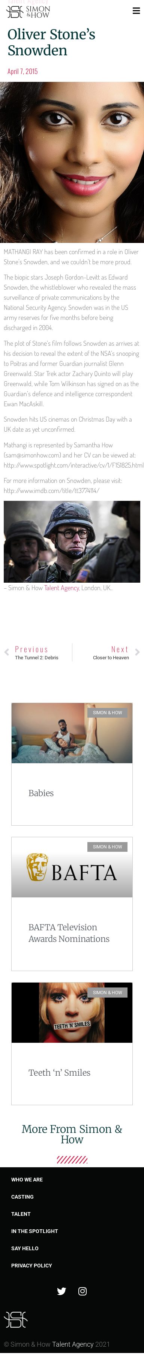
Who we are (27, 1180)
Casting (22, 1197)
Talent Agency (61, 587)
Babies (41, 793)
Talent (21, 1214)
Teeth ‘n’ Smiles (59, 1072)
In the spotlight (34, 1231)
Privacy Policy (31, 1266)
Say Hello (25, 1248)
